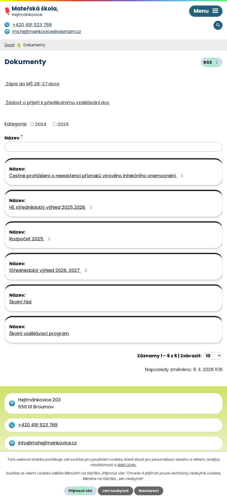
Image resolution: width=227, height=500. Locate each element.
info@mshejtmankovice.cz (47, 443)
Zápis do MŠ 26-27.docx (32, 84)
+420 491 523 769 (37, 425)
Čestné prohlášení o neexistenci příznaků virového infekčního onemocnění (97, 176)
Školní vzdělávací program (39, 333)
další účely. (127, 464)
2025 (63, 124)
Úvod (9, 45)
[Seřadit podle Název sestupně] (22, 137)
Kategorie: (16, 124)
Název (12, 138)
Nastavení (149, 490)
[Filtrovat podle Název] (113, 147)
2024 (40, 124)
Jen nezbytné (115, 490)
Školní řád (20, 302)
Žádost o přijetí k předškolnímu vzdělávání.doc (57, 102)
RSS (211, 62)
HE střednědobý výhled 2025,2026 (51, 207)
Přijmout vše (80, 490)
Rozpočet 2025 (30, 239)
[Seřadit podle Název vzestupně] (22, 135)
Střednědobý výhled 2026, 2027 (49, 270)
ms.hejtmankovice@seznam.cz (46, 31)
